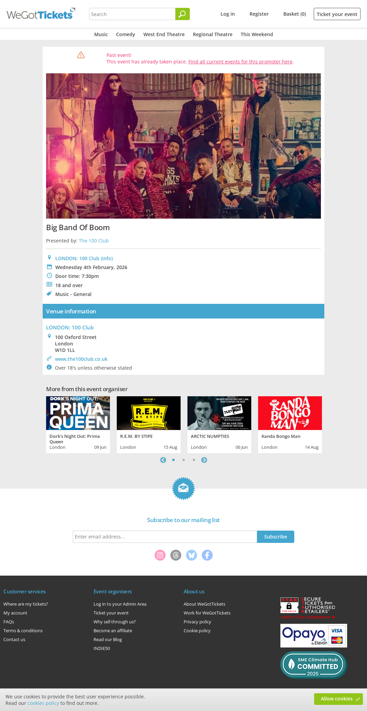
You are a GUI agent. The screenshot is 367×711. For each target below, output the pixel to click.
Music (101, 34)
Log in (228, 14)
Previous (163, 460)
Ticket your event (337, 14)
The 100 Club (94, 240)
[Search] (182, 14)
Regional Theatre (212, 34)
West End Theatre (164, 34)
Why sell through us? (115, 622)
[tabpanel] (78, 424)
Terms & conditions (23, 630)
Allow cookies (337, 698)
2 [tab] (183, 460)
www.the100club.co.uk (81, 359)
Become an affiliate (113, 630)
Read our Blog (108, 639)
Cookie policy (197, 630)
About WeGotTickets (204, 604)
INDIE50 (102, 648)
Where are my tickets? (25, 604)
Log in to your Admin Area (120, 604)
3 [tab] (193, 460)
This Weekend (257, 34)
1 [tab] (173, 460)
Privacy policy (197, 622)
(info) (107, 258)
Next (204, 460)
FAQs (8, 622)
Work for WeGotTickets (207, 613)
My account (15, 613)
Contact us (14, 639)
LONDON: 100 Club (77, 258)
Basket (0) (294, 14)
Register (259, 14)
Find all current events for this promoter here (240, 61)
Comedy (125, 34)
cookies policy (43, 703)
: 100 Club (70, 327)
